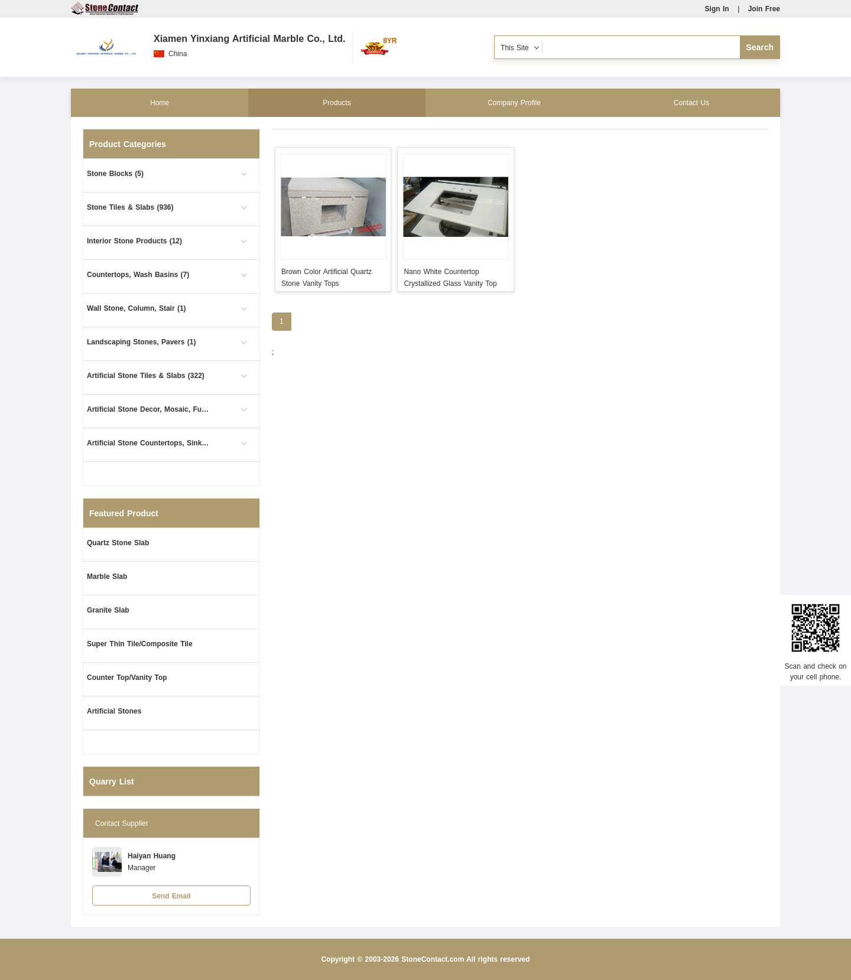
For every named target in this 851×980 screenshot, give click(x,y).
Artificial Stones (114, 711)
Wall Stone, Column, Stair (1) (136, 308)
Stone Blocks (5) (115, 174)
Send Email (171, 896)
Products (336, 103)
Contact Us (691, 103)
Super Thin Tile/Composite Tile (140, 644)
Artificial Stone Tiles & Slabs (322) (145, 376)
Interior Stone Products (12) (134, 241)
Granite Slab (108, 610)
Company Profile (514, 103)
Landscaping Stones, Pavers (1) (141, 342)
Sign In (717, 9)
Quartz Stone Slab (118, 543)
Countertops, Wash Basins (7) (138, 275)
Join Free (764, 9)
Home (159, 103)
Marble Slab (107, 576)
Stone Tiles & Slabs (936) (130, 207)
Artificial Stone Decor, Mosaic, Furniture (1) (149, 409)
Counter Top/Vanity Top (127, 677)
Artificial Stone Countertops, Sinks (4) (149, 443)
